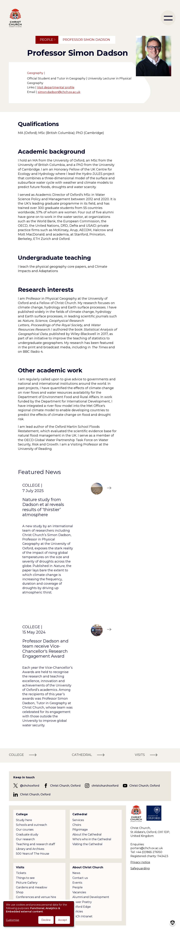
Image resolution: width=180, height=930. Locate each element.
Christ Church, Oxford (65, 785)
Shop (19, 892)
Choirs (76, 824)
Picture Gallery (26, 882)
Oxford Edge (81, 906)
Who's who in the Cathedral (91, 839)
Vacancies (79, 892)
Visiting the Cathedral (87, 844)
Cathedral (79, 814)
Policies (77, 911)
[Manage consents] (172, 922)
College (22, 814)
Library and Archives (30, 849)
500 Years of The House (32, 853)
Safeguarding (140, 868)
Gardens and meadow (31, 887)
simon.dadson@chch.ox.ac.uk (59, 92)
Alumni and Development (90, 897)
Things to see (25, 878)
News (76, 873)
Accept (62, 920)
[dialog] (39, 913)
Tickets (21, 873)
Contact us (80, 878)
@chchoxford (29, 785)
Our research (25, 839)
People (46, 40)
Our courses (24, 829)
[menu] (168, 17)
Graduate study (27, 834)
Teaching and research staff (35, 844)
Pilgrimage (80, 829)
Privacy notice (140, 862)
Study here (24, 820)
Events (77, 882)
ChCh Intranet (82, 916)
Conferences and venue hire (36, 897)
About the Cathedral (87, 834)
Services (78, 820)
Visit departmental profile (55, 87)
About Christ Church (87, 867)
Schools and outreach (31, 824)
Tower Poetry (82, 902)
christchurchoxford (105, 785)
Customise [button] (12, 920)
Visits (20, 867)
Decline (46, 920)
